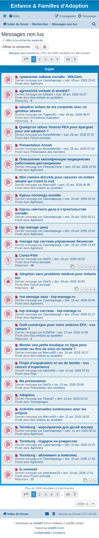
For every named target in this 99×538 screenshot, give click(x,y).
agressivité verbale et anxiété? (44, 91)
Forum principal (40, 137)
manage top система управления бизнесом (56, 241)
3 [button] (45, 59)
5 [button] (57, 59)
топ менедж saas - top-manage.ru (47, 297)
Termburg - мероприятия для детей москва (56, 427)
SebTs (47, 259)
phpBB (37, 523)
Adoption (27, 395)
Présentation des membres (47, 151)
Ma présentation (32, 381)
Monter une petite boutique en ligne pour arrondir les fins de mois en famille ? (51, 347)
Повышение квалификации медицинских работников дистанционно (52, 161)
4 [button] (51, 59)
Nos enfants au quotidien (46, 97)
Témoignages (39, 401)
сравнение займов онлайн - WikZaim (50, 77)
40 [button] (68, 59)
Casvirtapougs (52, 80)
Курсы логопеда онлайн (40, 195)
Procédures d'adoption (44, 117)
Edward (48, 94)
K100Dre (48, 332)
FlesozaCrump (52, 166)
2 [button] (39, 59)
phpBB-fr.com (56, 528)
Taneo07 (48, 398)
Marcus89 (49, 184)
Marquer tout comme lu (24, 53)
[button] (26, 59)
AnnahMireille (52, 134)
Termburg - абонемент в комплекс (48, 455)
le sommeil (28, 469)
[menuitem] (14, 16)
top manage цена (33, 227)
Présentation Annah (35, 145)
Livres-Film (28, 255)
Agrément (36, 83)
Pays (33, 373)
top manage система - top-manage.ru (50, 311)
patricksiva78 (51, 472)
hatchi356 (49, 370)
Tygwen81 (49, 114)
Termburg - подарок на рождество (48, 441)
